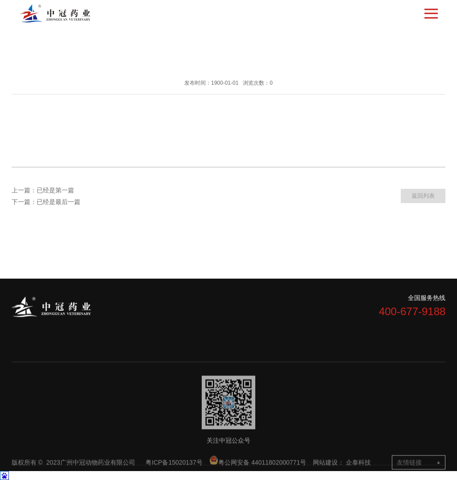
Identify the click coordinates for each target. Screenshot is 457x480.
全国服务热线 (426, 299)
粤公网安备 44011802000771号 (257, 468)
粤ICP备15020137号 (174, 469)
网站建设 (325, 469)
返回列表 (423, 196)
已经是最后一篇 (58, 202)
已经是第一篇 (55, 190)
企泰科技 (358, 469)
